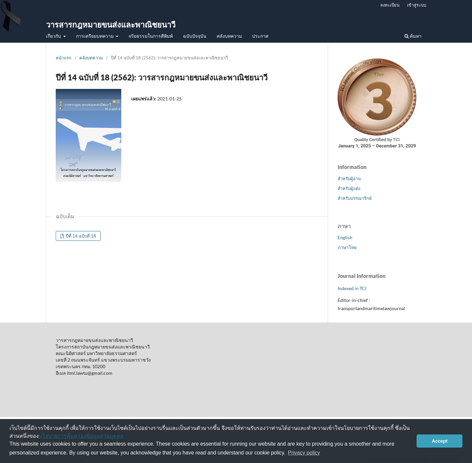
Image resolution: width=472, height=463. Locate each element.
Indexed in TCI (352, 288)
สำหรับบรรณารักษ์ (355, 198)
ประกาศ (260, 36)
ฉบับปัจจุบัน (194, 36)
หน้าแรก (63, 57)
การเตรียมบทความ (95, 36)
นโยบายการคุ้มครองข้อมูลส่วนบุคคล (81, 436)
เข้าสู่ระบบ (416, 5)
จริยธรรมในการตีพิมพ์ (150, 36)
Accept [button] (439, 441)
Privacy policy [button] (304, 452)
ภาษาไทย (347, 247)
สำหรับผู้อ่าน (349, 178)
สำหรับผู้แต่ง (349, 188)
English (345, 237)
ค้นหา (413, 36)
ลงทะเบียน (390, 5)
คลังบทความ (229, 36)
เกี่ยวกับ (54, 36)
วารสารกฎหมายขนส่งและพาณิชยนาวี (110, 24)
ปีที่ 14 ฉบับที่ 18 (80, 236)
